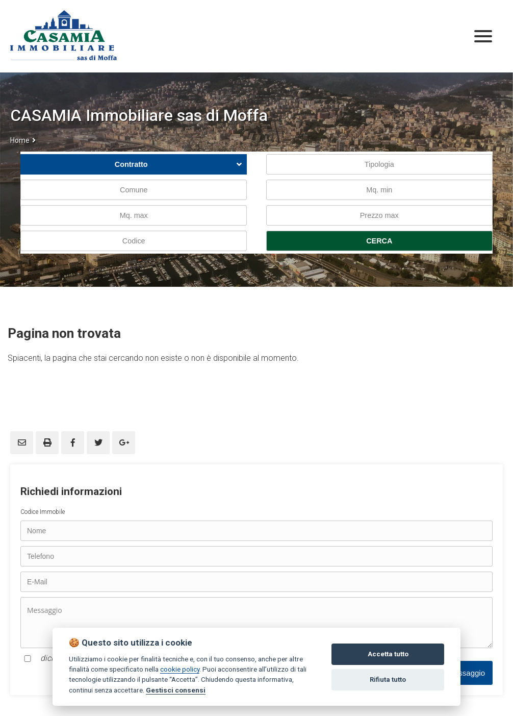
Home (20, 140)
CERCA (379, 241)
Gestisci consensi (176, 690)
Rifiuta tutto (388, 679)
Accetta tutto (388, 654)
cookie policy (179, 669)
